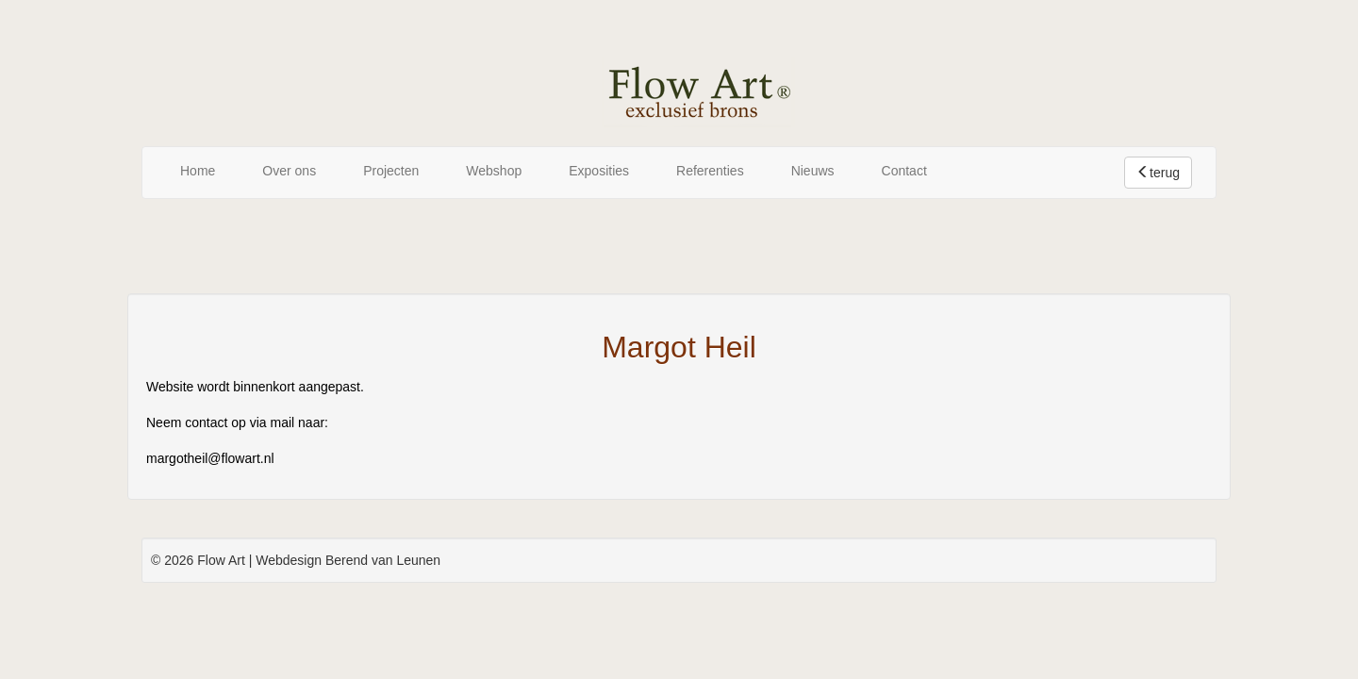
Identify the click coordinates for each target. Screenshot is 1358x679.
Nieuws (813, 170)
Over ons (289, 170)
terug (1158, 172)
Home (197, 170)
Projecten (391, 170)
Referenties (710, 170)
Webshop (494, 170)
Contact (904, 170)
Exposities (599, 170)
